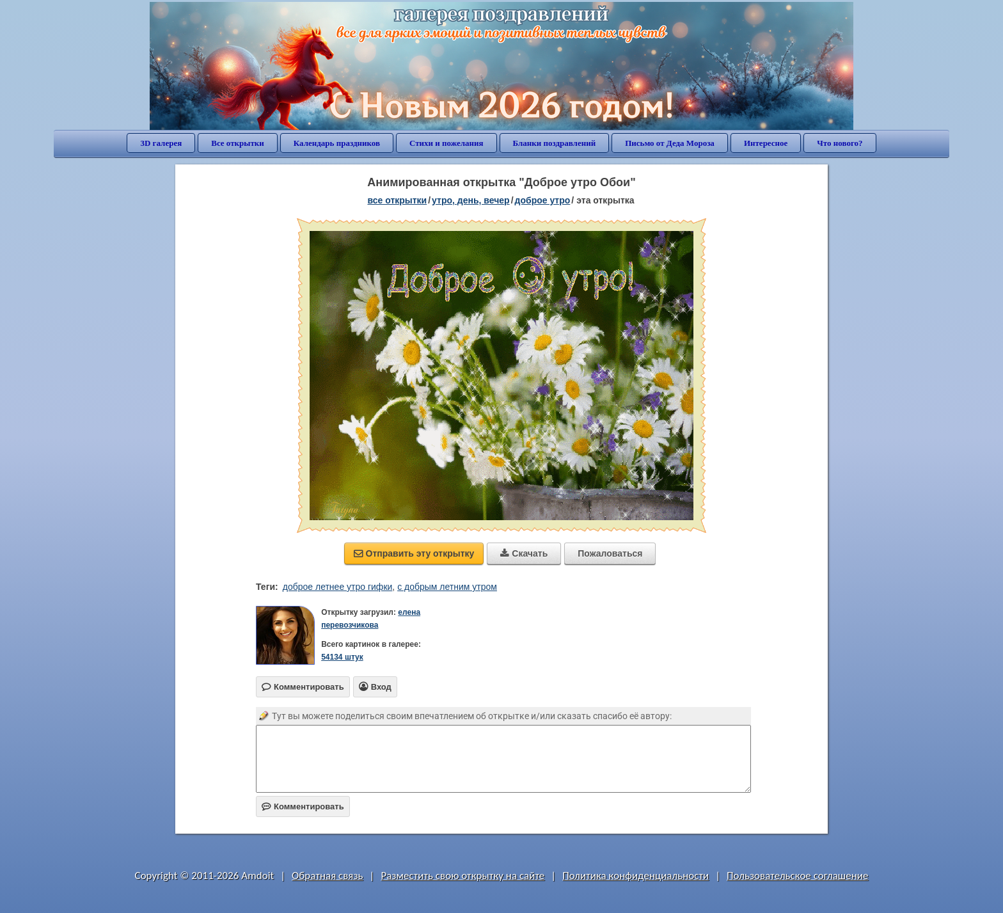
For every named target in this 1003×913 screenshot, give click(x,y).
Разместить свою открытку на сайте (462, 875)
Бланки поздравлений (554, 143)
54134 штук (342, 657)
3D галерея (161, 143)
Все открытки (237, 143)
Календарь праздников (337, 143)
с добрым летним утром (447, 587)
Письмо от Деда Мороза (670, 143)
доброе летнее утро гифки (338, 587)
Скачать (524, 553)
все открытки (397, 200)
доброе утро (543, 200)
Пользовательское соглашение (797, 875)
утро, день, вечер (471, 200)
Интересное (765, 143)
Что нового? (839, 143)
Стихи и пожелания (446, 143)
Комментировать (303, 806)
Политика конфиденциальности (635, 875)
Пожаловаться (610, 553)
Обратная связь (327, 875)
